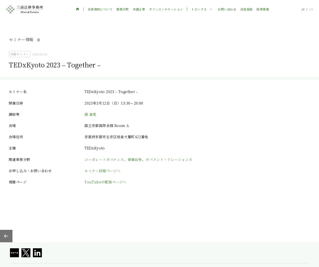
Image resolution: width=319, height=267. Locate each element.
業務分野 (122, 9)
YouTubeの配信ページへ (105, 181)
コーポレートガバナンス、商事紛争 (113, 159)
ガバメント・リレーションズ (169, 159)
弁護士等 (139, 9)
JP (303, 9)
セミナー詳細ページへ (102, 170)
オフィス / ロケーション (166, 9)
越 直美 (90, 114)
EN (311, 9)
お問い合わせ (227, 9)
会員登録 (246, 9)
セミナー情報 (21, 39)
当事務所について (100, 9)
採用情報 (262, 9)
